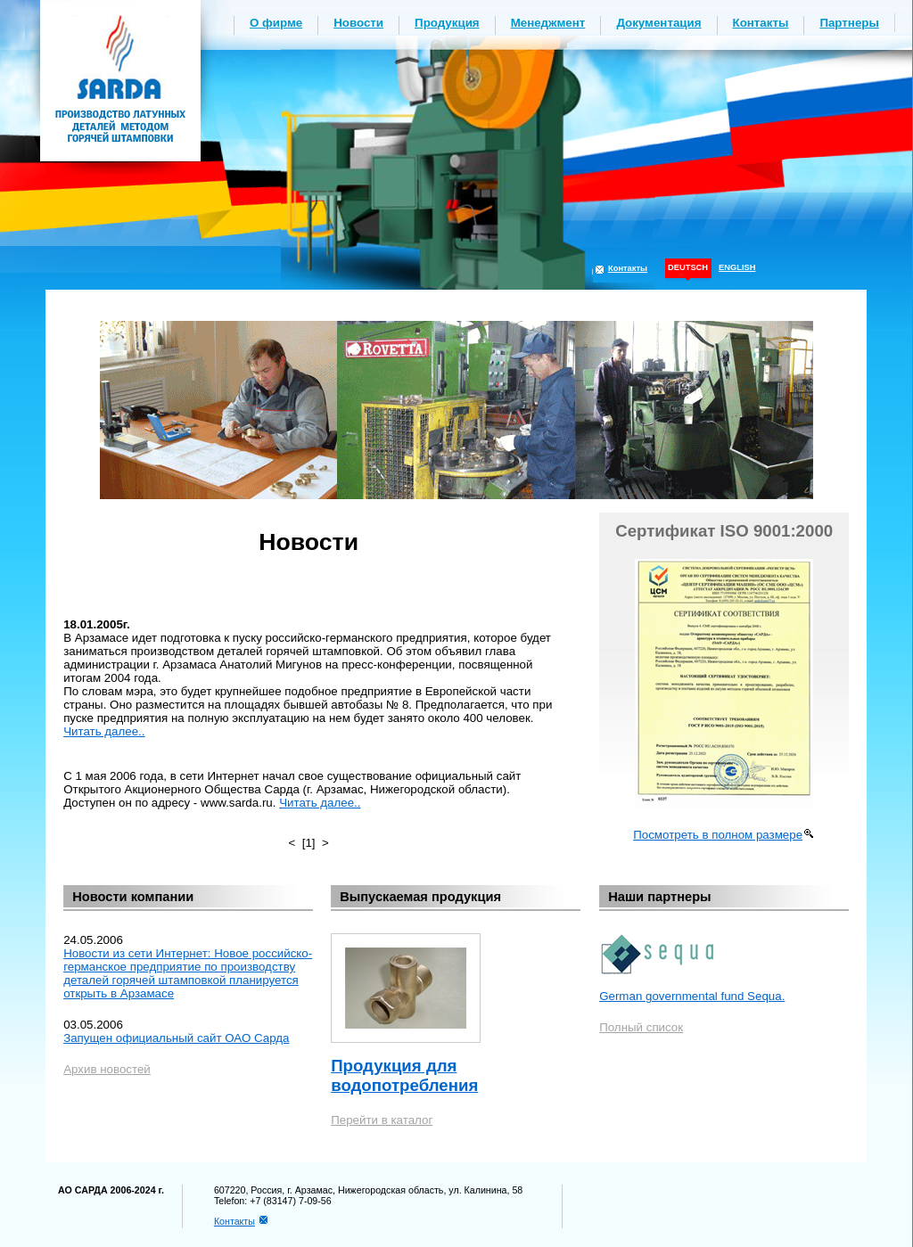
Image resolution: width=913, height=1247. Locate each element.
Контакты (761, 22)
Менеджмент (548, 22)
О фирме (276, 22)
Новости (358, 22)
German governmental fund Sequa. (692, 996)
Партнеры (848, 22)
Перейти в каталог (381, 1120)
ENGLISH (737, 267)
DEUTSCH (688, 267)
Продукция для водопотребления (404, 1075)
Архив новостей (107, 1069)
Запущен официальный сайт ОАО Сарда (176, 1038)
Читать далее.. (103, 731)
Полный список (641, 1027)
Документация (658, 22)
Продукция (447, 22)
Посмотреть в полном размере (717, 834)
